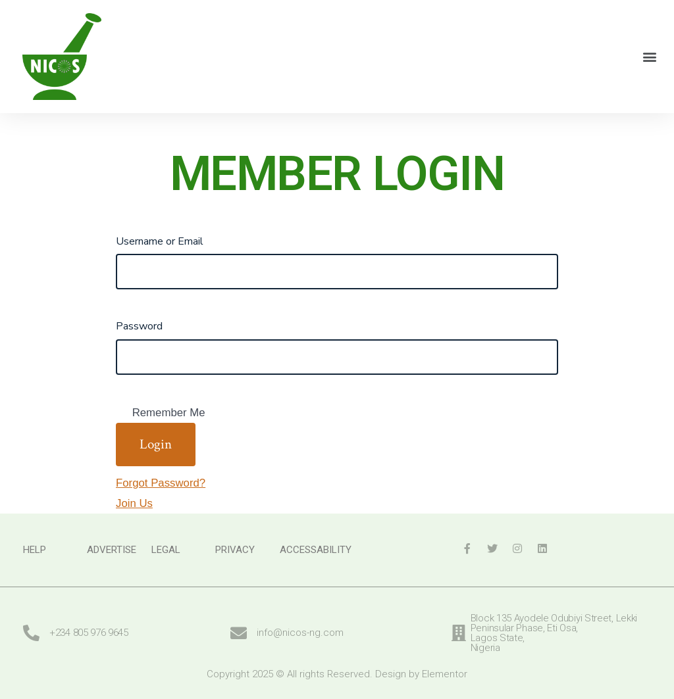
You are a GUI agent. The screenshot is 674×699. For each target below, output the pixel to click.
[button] (650, 56)
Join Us (134, 503)
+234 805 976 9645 (88, 633)
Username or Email (159, 241)
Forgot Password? (160, 483)
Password (139, 326)
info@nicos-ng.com (300, 633)
